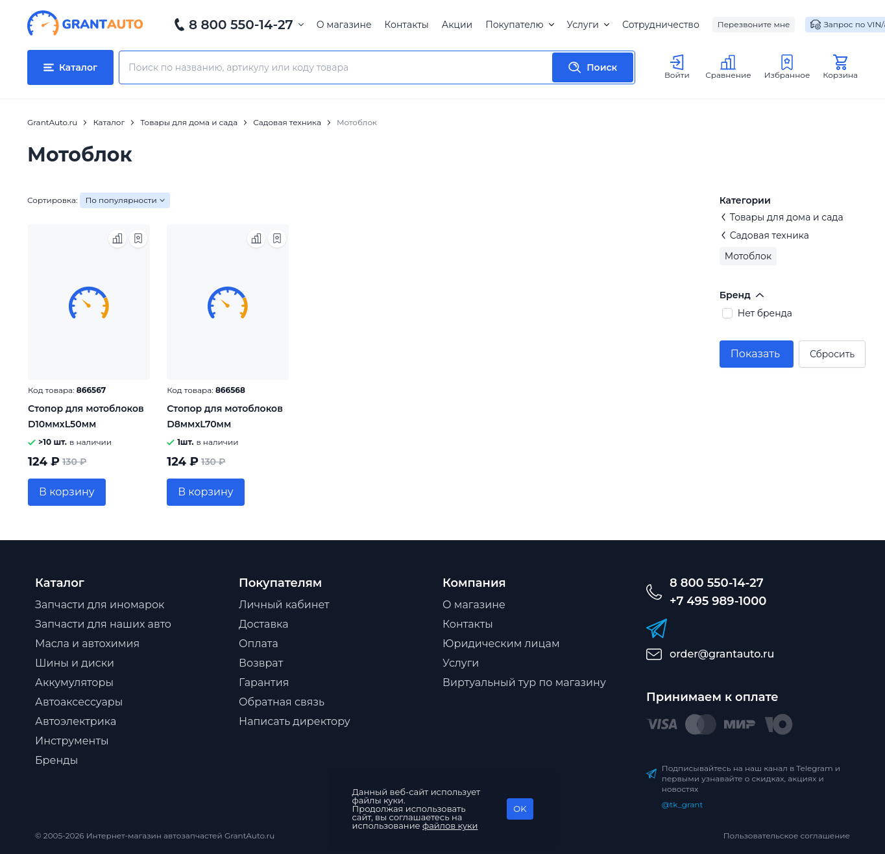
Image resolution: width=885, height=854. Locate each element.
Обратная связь (281, 702)
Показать (755, 354)
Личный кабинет (284, 605)
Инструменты (72, 741)
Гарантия (264, 682)
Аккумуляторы (74, 682)
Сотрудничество (660, 24)
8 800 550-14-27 (241, 24)
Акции (457, 24)
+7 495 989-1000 (718, 601)
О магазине (344, 24)
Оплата (258, 643)
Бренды (56, 760)
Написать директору (294, 721)
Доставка (264, 624)
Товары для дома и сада (781, 217)
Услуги (588, 24)
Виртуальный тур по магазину (524, 682)
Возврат (261, 663)
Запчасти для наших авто (103, 624)
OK (519, 808)
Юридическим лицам (501, 643)
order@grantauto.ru (722, 654)
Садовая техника (764, 235)
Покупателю (519, 24)
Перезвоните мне (754, 24)
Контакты (407, 24)
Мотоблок (748, 256)
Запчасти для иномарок (99, 605)
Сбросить (832, 354)
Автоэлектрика (75, 721)
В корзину (67, 492)
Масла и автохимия (87, 643)
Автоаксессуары (79, 702)
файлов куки (450, 825)
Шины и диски (74, 663)
